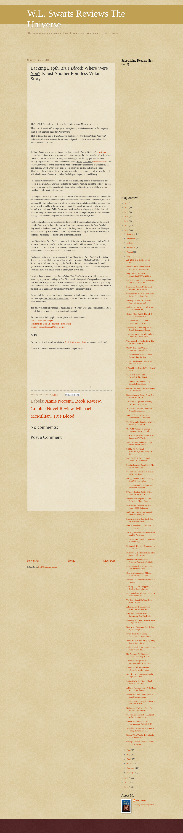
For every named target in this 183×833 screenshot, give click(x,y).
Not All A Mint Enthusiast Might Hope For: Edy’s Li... (139, 675)
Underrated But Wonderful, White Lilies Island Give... (140, 308)
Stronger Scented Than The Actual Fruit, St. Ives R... (140, 743)
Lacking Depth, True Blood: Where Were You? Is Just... (140, 648)
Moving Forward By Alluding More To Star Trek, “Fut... (140, 466)
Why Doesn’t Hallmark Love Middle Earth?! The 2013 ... (138, 274)
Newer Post (33, 560)
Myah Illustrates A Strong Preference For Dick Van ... (138, 635)
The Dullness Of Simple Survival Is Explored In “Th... (140, 702)
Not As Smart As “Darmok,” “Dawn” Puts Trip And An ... (139, 655)
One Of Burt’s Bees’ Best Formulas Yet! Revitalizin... (140, 389)
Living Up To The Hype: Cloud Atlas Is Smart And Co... (139, 682)
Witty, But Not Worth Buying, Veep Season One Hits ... (140, 641)
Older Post (109, 560)
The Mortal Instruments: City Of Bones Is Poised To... (139, 382)
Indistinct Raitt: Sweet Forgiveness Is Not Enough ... (140, 540)
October (130, 243)
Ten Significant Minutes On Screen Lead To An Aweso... (140, 534)
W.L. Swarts (141, 800)
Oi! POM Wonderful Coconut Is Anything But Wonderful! (139, 430)
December (131, 234)
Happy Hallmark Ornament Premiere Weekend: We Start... (140, 560)
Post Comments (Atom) (47, 567)
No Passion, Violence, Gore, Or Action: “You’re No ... (139, 709)
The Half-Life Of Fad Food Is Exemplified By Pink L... (138, 376)
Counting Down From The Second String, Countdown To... (140, 295)
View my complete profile (143, 805)
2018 (126, 208)
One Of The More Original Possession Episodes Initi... (138, 349)
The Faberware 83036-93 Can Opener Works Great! (138, 322)
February (131, 768)
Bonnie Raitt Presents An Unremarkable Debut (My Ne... (140, 722)
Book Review (88, 400)
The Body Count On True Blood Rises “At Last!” (139, 601)
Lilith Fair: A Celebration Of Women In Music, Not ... (137, 668)
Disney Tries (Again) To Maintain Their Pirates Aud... (140, 736)
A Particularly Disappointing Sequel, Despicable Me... (138, 608)
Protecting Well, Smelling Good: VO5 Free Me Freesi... (139, 567)
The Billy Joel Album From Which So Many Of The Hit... (140, 423)
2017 (126, 212)
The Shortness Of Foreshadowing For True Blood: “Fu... (140, 486)
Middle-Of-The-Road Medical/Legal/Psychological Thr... (139, 451)
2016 (126, 217)
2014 (126, 226)
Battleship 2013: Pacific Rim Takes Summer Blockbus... (140, 554)
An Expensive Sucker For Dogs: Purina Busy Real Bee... (139, 443)
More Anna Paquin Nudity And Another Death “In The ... (139, 288)
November (131, 238)
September (131, 247)
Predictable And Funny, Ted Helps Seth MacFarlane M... (140, 281)
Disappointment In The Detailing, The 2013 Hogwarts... (140, 479)
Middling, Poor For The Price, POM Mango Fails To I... (141, 621)
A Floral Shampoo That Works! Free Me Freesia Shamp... (141, 689)
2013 (126, 230)
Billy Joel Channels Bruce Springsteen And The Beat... (138, 615)
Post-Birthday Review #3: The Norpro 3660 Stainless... (138, 506)
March (130, 763)
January (130, 772)
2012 (126, 778)
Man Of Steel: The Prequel (42, 321)
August (130, 252)
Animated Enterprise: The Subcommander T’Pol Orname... (140, 662)
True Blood (63, 416)
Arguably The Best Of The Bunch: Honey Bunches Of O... (140, 729)
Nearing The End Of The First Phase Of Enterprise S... (138, 301)
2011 (126, 783)
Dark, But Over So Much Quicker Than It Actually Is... (140, 513)
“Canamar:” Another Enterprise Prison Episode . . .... (139, 409)
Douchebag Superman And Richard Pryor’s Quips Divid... (140, 628)
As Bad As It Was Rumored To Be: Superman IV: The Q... (140, 437)
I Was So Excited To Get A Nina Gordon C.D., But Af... (139, 493)
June (129, 750)
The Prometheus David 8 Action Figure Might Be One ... (139, 356)
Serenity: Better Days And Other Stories (48, 327)
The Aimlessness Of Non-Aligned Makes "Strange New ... (140, 716)
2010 (126, 787)
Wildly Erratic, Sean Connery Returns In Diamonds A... (138, 268)
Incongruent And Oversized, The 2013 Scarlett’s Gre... (139, 520)
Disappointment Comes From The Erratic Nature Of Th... (140, 396)
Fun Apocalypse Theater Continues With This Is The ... (140, 594)
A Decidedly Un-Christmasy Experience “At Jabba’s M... (138, 416)
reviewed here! (105, 152)
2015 (126, 221)
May (129, 754)
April (129, 759)
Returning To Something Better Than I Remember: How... (139, 328)
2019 (126, 203)
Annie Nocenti (59, 400)
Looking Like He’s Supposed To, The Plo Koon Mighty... (139, 587)
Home (71, 560)
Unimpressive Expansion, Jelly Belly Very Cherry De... (138, 500)
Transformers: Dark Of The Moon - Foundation (51, 324)
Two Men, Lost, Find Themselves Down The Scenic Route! (140, 335)
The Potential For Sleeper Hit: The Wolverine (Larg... (140, 473)
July (129, 256)
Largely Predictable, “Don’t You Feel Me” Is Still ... (139, 362)
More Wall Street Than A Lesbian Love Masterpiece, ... (140, 696)
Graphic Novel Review (52, 408)
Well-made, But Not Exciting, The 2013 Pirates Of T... (140, 342)
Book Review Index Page (75, 342)
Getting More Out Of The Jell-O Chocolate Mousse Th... (139, 315)
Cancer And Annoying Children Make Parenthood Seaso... (139, 574)
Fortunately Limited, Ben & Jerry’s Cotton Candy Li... (140, 547)
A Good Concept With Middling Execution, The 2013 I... (139, 403)
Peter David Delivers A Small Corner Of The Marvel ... (138, 459)
